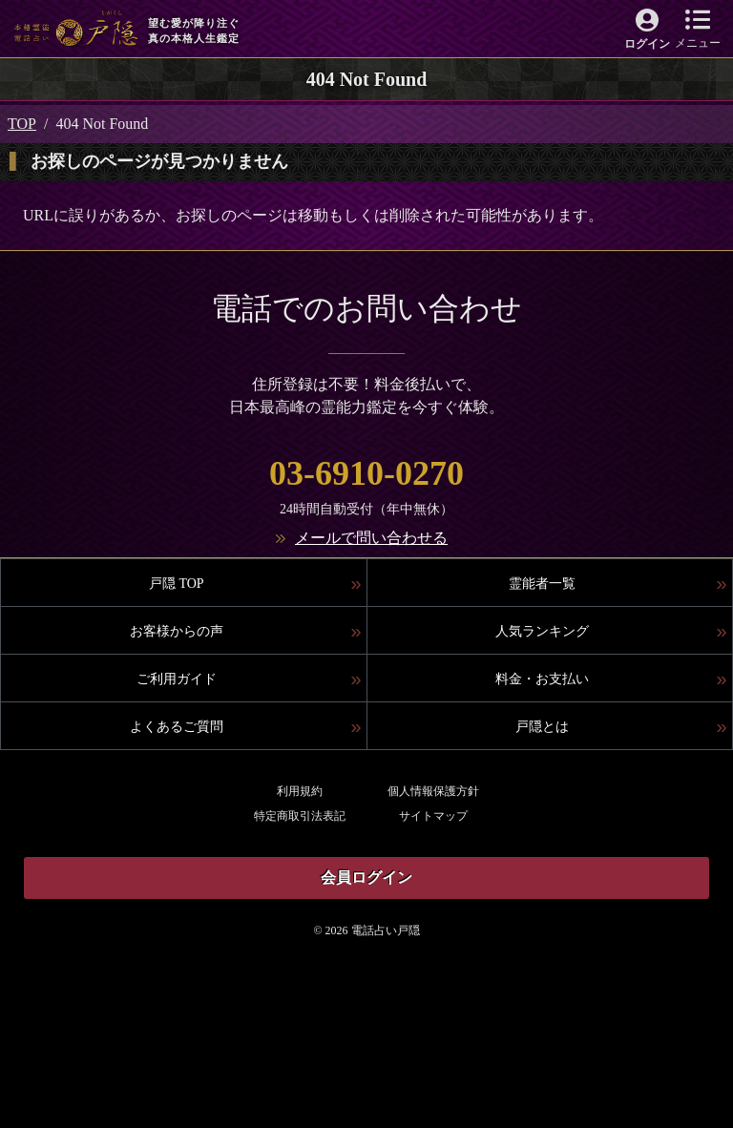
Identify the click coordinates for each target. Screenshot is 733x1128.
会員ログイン (366, 877)
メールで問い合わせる (371, 538)
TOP (22, 123)
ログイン (647, 44)
